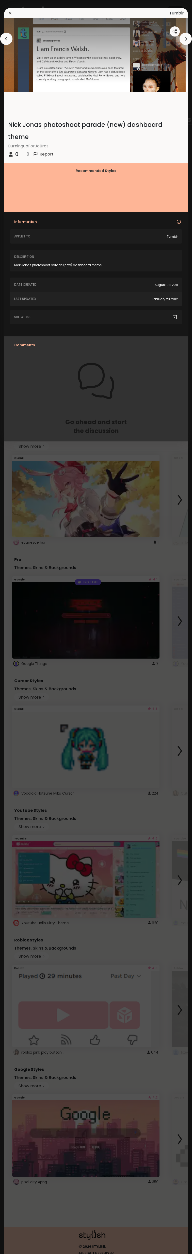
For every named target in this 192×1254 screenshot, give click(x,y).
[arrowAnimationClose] (6, 38)
